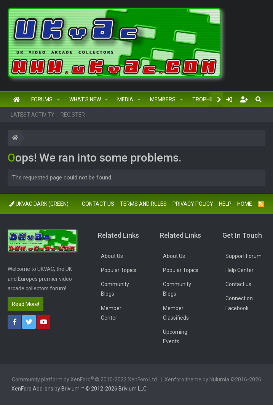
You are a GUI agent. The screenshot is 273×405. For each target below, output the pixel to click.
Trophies (204, 99)
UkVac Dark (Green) (39, 204)
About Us (112, 256)
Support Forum (243, 256)
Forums (42, 99)
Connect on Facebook (239, 303)
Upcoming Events (175, 336)
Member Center (111, 313)
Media (125, 99)
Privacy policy (192, 204)
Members (163, 99)
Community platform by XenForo (85, 379)
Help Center (239, 270)
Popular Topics (118, 270)
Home (17, 99)
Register (73, 115)
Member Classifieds (176, 313)
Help (225, 204)
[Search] (258, 99)
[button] (58, 99)
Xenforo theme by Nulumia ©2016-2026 (212, 379)
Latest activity (32, 115)
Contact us (98, 204)
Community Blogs (115, 289)
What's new (85, 99)
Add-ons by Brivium (79, 389)
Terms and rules (143, 204)
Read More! (25, 304)
